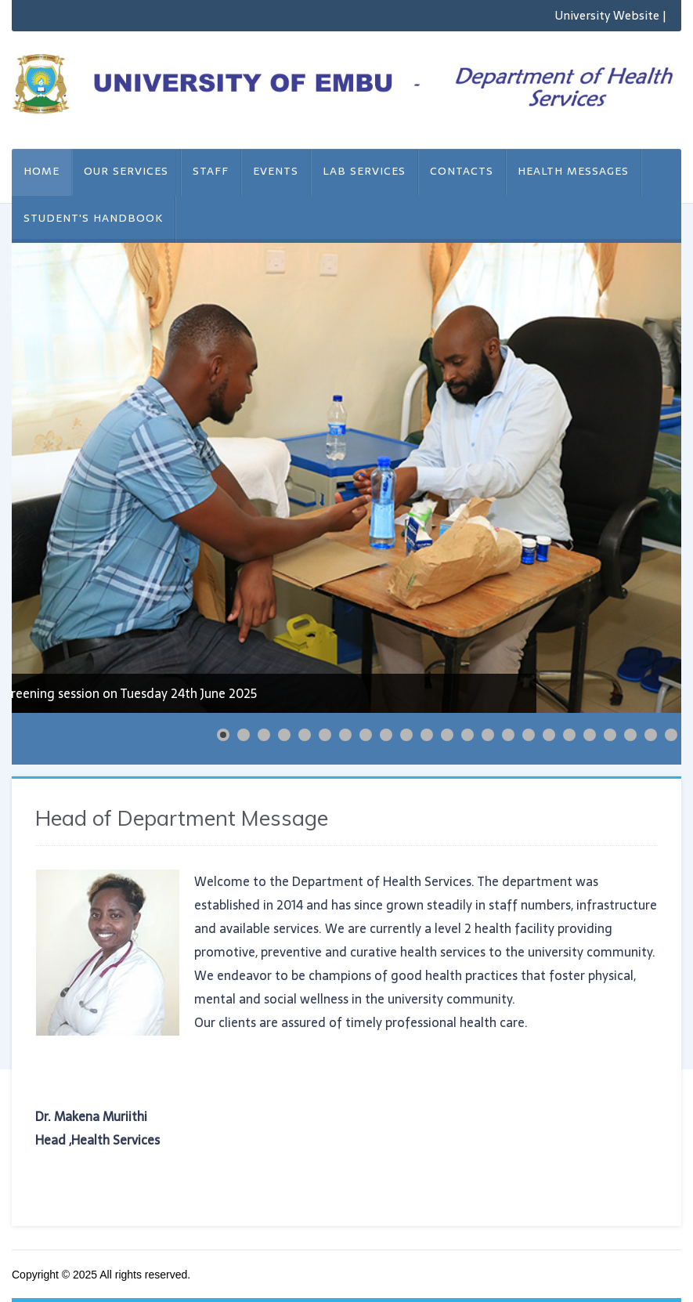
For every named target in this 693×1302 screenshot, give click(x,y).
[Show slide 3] (264, 735)
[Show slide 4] (284, 735)
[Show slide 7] (345, 735)
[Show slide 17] (549, 735)
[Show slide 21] (630, 735)
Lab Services (364, 170)
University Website (607, 15)
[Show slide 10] (406, 735)
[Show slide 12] (447, 735)
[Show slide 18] (569, 735)
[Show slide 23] (671, 735)
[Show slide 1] (223, 735)
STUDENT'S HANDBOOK (93, 217)
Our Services (126, 170)
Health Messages (573, 170)
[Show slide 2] (243, 735)
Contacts (461, 170)
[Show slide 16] (528, 735)
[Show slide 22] (650, 735)
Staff (211, 170)
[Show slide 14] (488, 735)
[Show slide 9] (386, 735)
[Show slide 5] (304, 735)
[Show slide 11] (426, 735)
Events (275, 170)
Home (41, 170)
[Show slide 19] (589, 735)
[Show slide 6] (325, 735)
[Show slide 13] (467, 735)
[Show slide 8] (365, 735)
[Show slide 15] (508, 735)
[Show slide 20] (610, 735)
